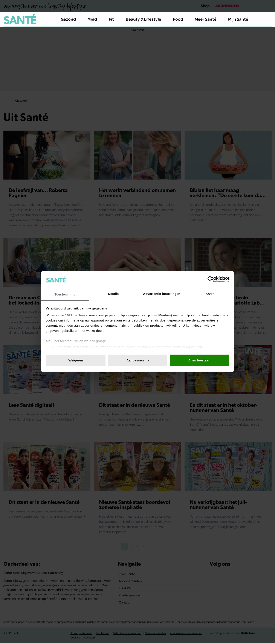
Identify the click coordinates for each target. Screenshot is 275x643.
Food (180, 19)
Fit (114, 19)
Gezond (71, 19)
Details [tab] (113, 294)
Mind (94, 19)
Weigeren (75, 360)
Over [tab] (210, 294)
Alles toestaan (199, 360)
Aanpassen (137, 360)
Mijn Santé (241, 19)
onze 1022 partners (71, 315)
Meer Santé (208, 19)
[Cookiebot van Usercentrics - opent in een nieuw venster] (210, 279)
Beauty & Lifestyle (146, 19)
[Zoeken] (268, 19)
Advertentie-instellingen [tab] (161, 294)
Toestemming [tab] (65, 294)
